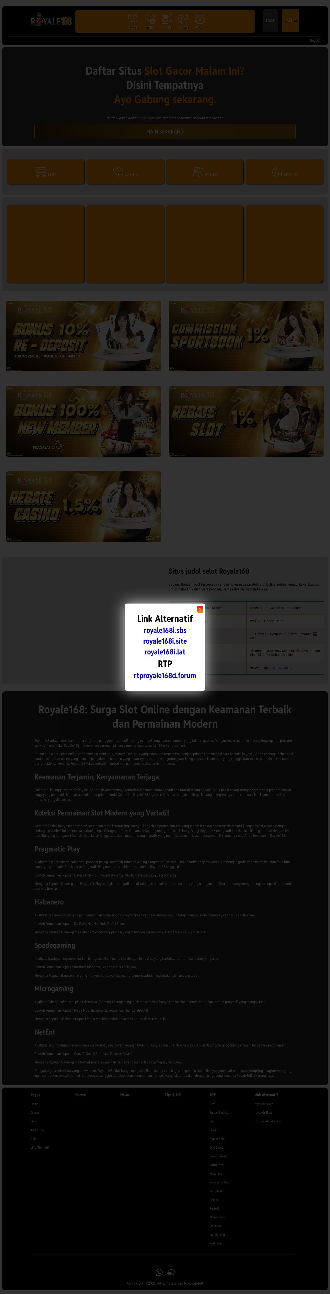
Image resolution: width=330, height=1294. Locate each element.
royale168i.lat (165, 652)
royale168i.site (165, 641)
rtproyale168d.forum (165, 675)
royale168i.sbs (165, 630)
